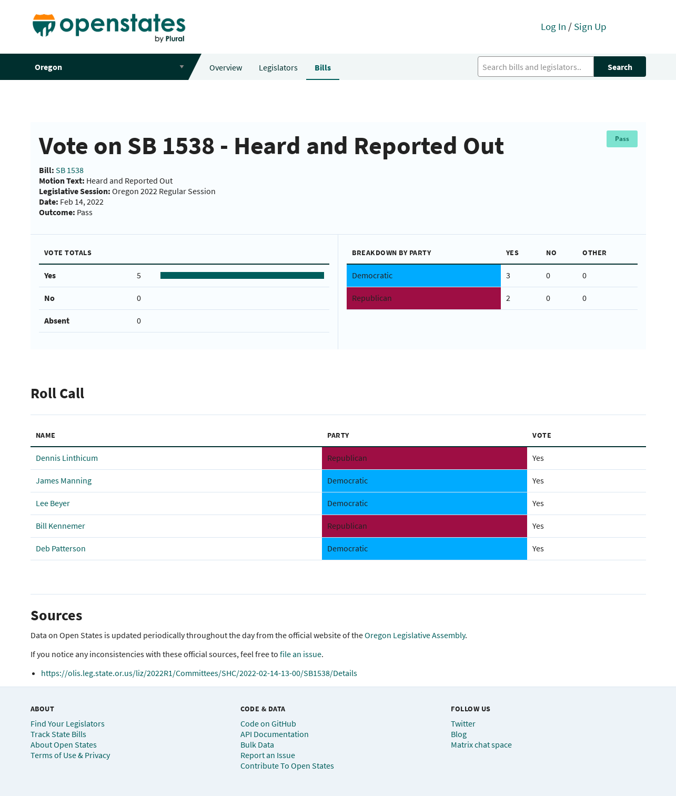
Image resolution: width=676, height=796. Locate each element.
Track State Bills (58, 734)
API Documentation (274, 734)
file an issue (300, 654)
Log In (553, 26)
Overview (225, 67)
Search (620, 67)
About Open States (64, 744)
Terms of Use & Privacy (70, 755)
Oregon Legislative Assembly (415, 635)
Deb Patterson (61, 548)
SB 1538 (70, 170)
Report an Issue (267, 755)
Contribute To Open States (287, 765)
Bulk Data (257, 744)
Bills (323, 67)
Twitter (463, 723)
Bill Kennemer (60, 525)
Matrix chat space (481, 744)
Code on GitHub (268, 723)
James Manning (64, 480)
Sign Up (590, 26)
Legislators (278, 67)
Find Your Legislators (68, 723)
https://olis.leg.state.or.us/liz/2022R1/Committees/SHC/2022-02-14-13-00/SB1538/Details (199, 673)
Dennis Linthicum (67, 457)
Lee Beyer (53, 503)
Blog (459, 734)
